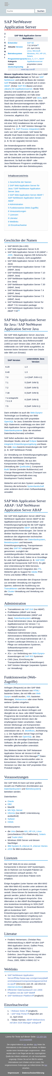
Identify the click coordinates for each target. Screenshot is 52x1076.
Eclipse (33, 441)
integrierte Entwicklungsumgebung (20, 444)
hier (25, 1045)
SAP (6, 83)
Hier (35, 1045)
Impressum (13, 1073)
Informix (11, 813)
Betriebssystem (15, 53)
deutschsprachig (15, 67)
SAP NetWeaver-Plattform (20, 995)
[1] (38, 45)
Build (6, 469)
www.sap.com (27, 69)
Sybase (11, 819)
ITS (39, 569)
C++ (36, 59)
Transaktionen (10, 588)
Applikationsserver (35, 61)
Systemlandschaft (35, 486)
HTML (36, 690)
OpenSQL (8, 421)
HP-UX (43, 53)
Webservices (21, 699)
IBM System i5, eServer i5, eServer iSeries (28, 846)
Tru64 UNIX (17, 837)
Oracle (11, 801)
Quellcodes (25, 466)
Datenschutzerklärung (33, 1073)
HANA (10, 822)
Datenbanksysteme (13, 430)
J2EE (10, 255)
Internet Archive (15, 987)
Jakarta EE (9, 89)
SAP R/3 (22, 86)
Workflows (30, 730)
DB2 (10, 804)
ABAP (41, 59)
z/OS (10, 849)
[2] (19, 310)
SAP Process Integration (27, 129)
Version (19, 47)
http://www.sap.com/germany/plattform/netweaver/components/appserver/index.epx (28, 981)
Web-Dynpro (36, 412)
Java (29, 59)
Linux (29, 51)
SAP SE (30, 43)
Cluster (11, 591)
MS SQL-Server (15, 810)
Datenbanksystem (36, 539)
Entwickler (12, 43)
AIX (37, 53)
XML (28, 696)
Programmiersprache (17, 59)
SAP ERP (39, 560)
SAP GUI (29, 609)
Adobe (34, 572)
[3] (39, 755)
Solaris (30, 56)
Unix (13, 831)
